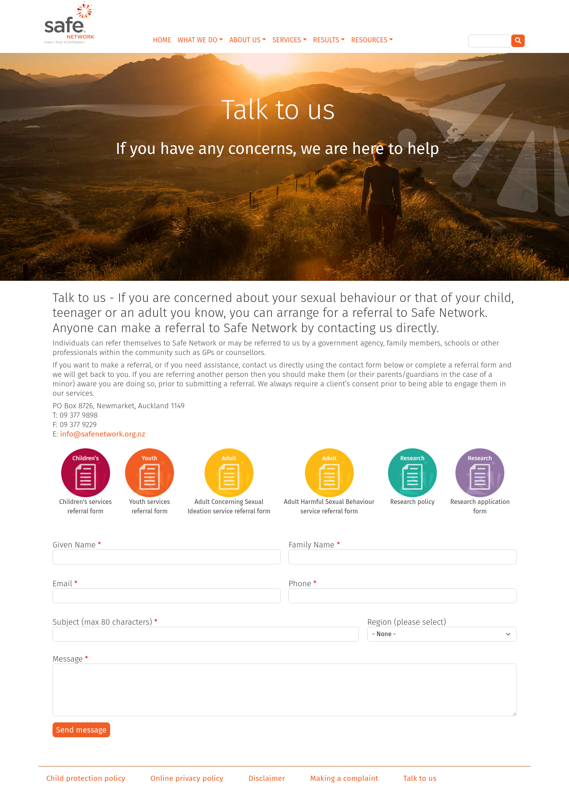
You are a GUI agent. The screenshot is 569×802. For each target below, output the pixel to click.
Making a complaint (344, 778)
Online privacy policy (186, 778)
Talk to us (420, 778)
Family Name (311, 544)
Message (68, 659)
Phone (299, 583)
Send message (81, 730)
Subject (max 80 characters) (102, 622)
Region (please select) (406, 622)
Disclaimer (266, 778)
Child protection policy (85, 778)
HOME (162, 40)
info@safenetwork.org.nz (102, 433)
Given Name (74, 544)
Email (62, 583)
